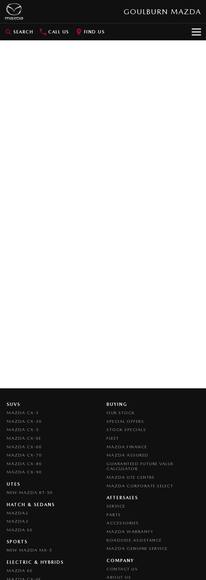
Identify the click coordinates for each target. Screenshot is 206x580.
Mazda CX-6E (24, 438)
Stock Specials (126, 429)
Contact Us (122, 568)
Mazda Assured (127, 455)
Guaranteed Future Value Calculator (140, 466)
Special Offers (125, 421)
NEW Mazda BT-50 (30, 492)
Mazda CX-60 (24, 446)
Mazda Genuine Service (137, 548)
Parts (113, 514)
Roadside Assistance (134, 540)
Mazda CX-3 (23, 412)
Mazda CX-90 (24, 471)
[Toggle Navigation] (196, 32)
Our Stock (120, 412)
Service (115, 506)
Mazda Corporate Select (139, 485)
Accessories (122, 522)
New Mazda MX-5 (29, 550)
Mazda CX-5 (23, 429)
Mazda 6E (20, 529)
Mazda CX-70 (24, 455)
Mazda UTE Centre (130, 477)
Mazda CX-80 (24, 463)
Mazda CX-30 (24, 421)
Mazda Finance (126, 446)
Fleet (112, 438)
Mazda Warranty (129, 531)
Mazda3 (18, 521)
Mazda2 (18, 512)
